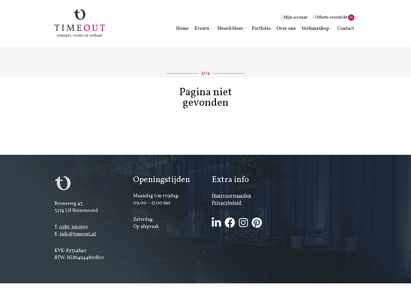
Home (182, 28)
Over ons (286, 28)
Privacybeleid (226, 203)
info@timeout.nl (78, 235)
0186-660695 (73, 227)
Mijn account (294, 17)
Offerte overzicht (333, 17)
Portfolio (261, 28)
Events (201, 28)
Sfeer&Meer (230, 28)
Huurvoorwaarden (231, 196)
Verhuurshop (315, 28)
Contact (345, 28)
